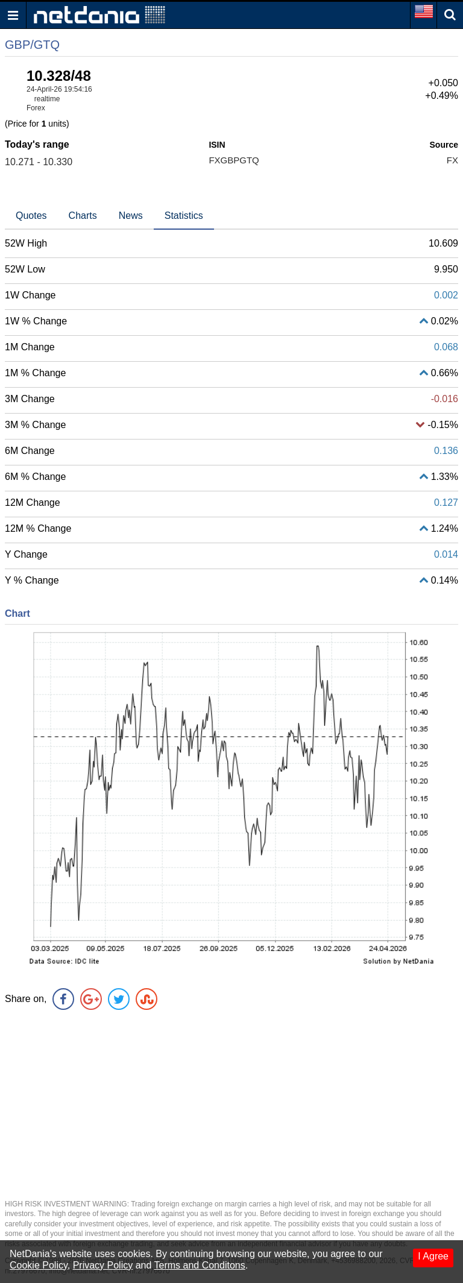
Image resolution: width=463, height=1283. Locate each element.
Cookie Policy (39, 1265)
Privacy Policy (103, 1265)
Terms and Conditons (199, 1265)
